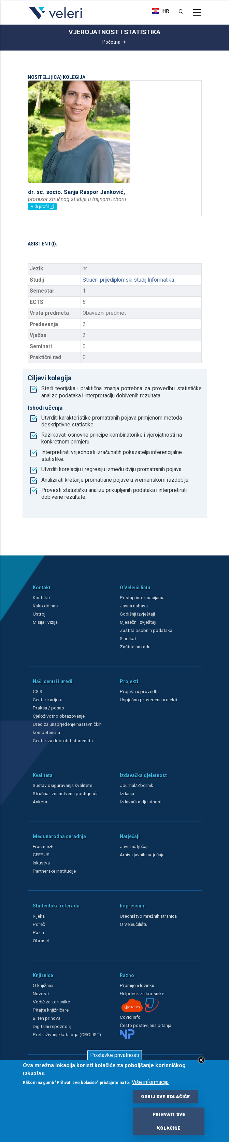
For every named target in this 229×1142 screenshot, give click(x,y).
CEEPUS (41, 854)
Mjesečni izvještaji (138, 622)
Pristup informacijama (142, 597)
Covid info (130, 1017)
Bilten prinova (46, 1018)
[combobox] (160, 11)
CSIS (37, 691)
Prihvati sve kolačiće (169, 1121)
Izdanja (127, 793)
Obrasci (41, 940)
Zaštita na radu (135, 646)
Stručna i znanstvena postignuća (66, 793)
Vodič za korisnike (51, 1001)
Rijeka (39, 916)
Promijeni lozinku (137, 985)
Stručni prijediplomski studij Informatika (128, 280)
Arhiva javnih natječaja (142, 854)
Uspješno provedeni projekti (148, 699)
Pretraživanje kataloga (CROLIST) (67, 1034)
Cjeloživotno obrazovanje (59, 716)
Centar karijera (47, 699)
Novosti (41, 993)
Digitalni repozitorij (52, 1026)
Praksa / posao (49, 707)
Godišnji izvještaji (137, 614)
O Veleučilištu (133, 924)
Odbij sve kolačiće (165, 1096)
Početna (114, 42)
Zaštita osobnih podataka (146, 630)
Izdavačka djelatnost (141, 801)
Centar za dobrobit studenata (63, 740)
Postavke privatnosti (114, 1055)
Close (201, 1060)
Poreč (39, 924)
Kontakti (41, 597)
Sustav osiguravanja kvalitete (62, 785)
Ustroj (39, 614)
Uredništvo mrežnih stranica (148, 916)
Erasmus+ (43, 846)
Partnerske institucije (54, 871)
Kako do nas (45, 605)
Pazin (38, 932)
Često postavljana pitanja (145, 1025)
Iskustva (41, 862)
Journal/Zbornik (136, 785)
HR (160, 11)
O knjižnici (43, 985)
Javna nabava (134, 605)
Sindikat (128, 638)
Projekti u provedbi (139, 691)
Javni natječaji (134, 846)
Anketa (40, 801)
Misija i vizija (45, 622)
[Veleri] (56, 19)
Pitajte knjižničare (51, 1010)
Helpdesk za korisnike (142, 993)
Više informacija (150, 1082)
